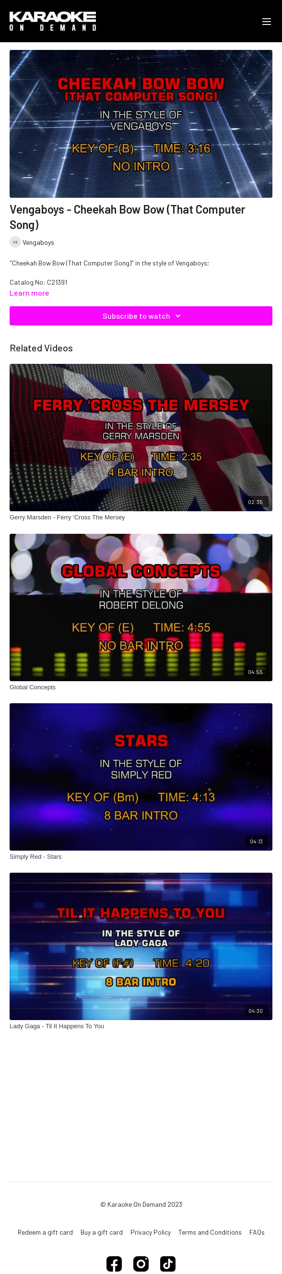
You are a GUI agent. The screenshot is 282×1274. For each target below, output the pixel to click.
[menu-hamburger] (266, 21)
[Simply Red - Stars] (141, 857)
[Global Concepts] (141, 687)
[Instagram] (141, 1264)
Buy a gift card (102, 1232)
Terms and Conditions (210, 1232)
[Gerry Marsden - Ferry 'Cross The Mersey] (141, 517)
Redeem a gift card (45, 1232)
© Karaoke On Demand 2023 (141, 1204)
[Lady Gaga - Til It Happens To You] (141, 1026)
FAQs (257, 1232)
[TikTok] (168, 1264)
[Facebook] (114, 1264)
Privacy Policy (150, 1232)
